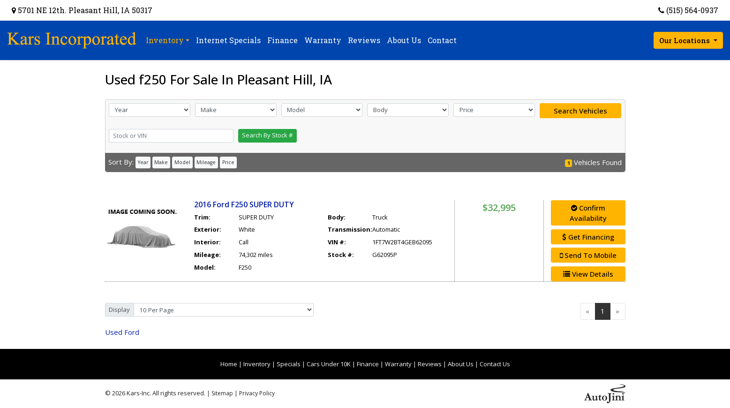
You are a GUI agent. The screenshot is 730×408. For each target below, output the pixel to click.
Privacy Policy (257, 393)
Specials (289, 364)
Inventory (257, 364)
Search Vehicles (580, 110)
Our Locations (685, 40)
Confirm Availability (588, 213)
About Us (461, 364)
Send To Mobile (588, 255)
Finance (368, 364)
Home (228, 364)
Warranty (398, 364)
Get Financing (588, 237)
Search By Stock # (267, 135)
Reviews (430, 364)
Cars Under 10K (329, 364)
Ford (122, 332)
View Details (588, 274)
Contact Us (495, 364)
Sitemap (222, 393)
